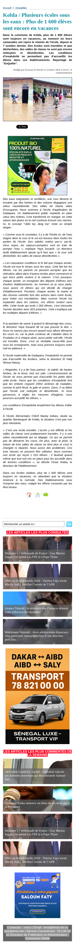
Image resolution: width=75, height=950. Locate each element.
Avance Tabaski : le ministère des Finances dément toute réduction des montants (36, 610)
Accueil (7, 8)
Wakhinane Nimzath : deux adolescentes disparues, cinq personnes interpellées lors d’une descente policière (36, 635)
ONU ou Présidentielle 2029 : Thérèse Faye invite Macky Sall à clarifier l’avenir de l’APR (36, 582)
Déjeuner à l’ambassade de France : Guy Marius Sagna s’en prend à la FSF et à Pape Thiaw (35, 555)
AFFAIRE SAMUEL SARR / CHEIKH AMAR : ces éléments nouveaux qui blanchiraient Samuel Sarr (35, 775)
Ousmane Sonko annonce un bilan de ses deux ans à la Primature (37, 804)
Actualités (21, 8)
